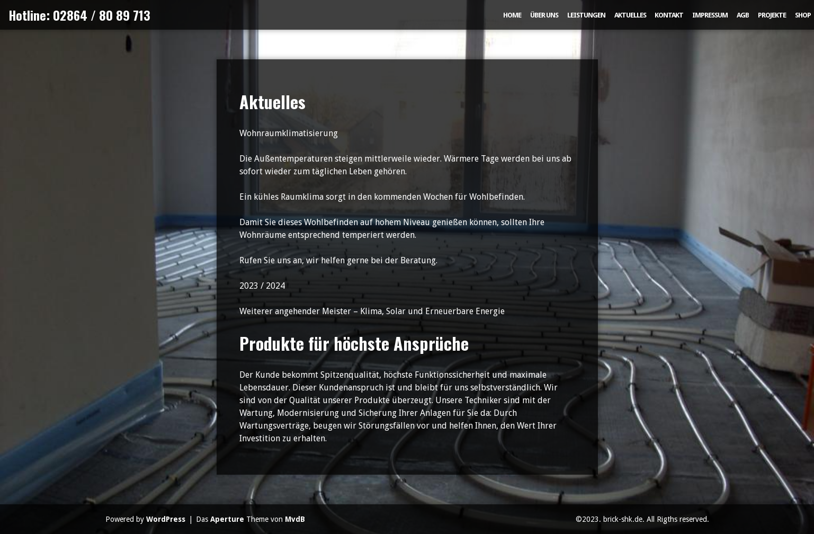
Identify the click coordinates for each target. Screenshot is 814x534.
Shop (803, 15)
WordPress (165, 519)
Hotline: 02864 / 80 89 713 (79, 14)
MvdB (295, 519)
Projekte (772, 15)
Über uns (544, 15)
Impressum (710, 15)
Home (512, 15)
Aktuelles (630, 15)
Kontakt (669, 15)
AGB (743, 15)
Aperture (227, 519)
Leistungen (586, 15)
